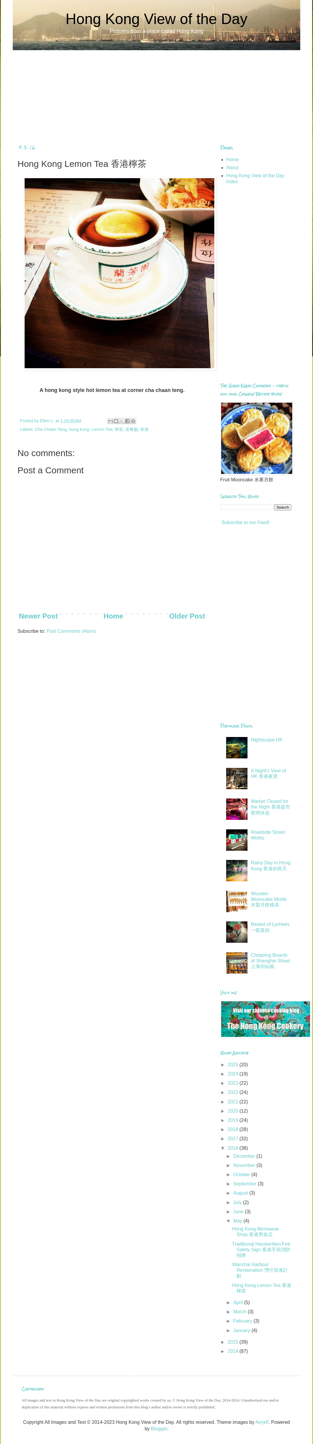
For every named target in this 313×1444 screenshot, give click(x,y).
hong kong (79, 429)
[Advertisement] (156, 91)
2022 (233, 1092)
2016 (233, 1148)
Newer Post (38, 616)
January (242, 1330)
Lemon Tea (101, 429)
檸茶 (119, 429)
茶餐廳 (131, 429)
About (232, 167)
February (243, 1320)
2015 (233, 1342)
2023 (233, 1083)
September (245, 1183)
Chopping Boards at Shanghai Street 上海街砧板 (270, 961)
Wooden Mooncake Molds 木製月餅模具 (269, 899)
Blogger (159, 1428)
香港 (144, 429)
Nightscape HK (266, 739)
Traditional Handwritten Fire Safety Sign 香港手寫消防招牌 (261, 1249)
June (239, 1211)
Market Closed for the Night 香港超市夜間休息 (270, 807)
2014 (233, 1351)
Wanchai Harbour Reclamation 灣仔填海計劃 (260, 1270)
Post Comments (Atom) (71, 631)
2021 (233, 1101)
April (238, 1302)
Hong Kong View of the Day (156, 19)
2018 (233, 1129)
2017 (233, 1138)
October (242, 1174)
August (241, 1192)
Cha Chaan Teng (51, 429)
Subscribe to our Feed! (244, 522)
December (244, 1156)
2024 (233, 1073)
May (238, 1220)
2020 (233, 1111)
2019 (233, 1120)
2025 (233, 1064)
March (240, 1311)
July (238, 1202)
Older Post (187, 616)
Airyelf (261, 1422)
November (244, 1165)
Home (113, 616)
